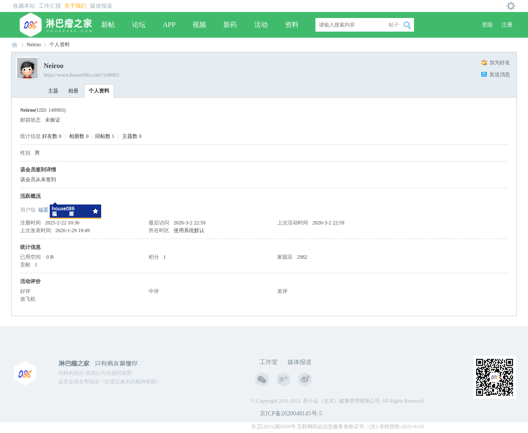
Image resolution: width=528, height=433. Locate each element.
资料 (292, 24)
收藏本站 (24, 6)
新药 (230, 24)
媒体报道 (101, 6)
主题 (53, 91)
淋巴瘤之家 (14, 45)
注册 (507, 24)
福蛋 (43, 210)
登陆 (487, 24)
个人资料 (99, 91)
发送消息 (499, 75)
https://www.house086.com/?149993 (81, 75)
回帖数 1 (104, 136)
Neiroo (34, 45)
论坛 (139, 24)
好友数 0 (51, 136)
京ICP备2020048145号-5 (291, 413)
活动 (261, 24)
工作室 (269, 362)
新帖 (108, 24)
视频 (199, 24)
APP (169, 24)
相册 (73, 91)
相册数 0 (78, 136)
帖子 (394, 25)
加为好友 (499, 63)
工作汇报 (50, 6)
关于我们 (75, 6)
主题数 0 (131, 136)
